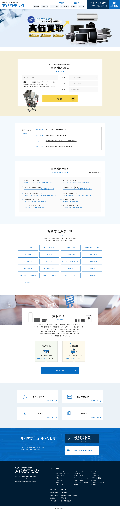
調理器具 (92, 269)
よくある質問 (55, 6)
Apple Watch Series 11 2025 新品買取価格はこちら (39, 189)
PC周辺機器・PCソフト (92, 248)
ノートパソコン (27, 248)
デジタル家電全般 (92, 262)
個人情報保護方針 (66, 500)
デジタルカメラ (70, 255)
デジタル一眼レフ (92, 255)
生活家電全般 (28, 269)
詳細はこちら (66, 370)
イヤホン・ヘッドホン (49, 276)
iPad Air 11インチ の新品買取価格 (34, 207)
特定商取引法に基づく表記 (69, 495)
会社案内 (73, 6)
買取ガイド (45, 6)
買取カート (64, 3)
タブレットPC (70, 248)
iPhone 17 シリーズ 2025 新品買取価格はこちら (77, 183)
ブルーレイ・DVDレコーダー (70, 262)
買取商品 (36, 6)
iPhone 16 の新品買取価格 (70, 201)
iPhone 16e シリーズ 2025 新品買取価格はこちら (77, 189)
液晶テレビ (49, 262)
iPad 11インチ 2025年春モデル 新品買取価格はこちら (40, 195)
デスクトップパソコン (49, 248)
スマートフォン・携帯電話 (28, 276)
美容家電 (92, 276)
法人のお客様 (65, 6)
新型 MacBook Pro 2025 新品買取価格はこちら (38, 183)
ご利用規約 (64, 492)
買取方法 (63, 498)
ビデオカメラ (28, 262)
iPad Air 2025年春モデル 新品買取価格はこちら (77, 195)
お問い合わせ (54, 500)
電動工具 (70, 269)
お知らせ (81, 6)
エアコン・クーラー (71, 276)
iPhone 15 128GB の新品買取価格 (73, 207)
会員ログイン (80, 3)
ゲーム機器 (27, 255)
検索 (60, 98)
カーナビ (49, 255)
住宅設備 (27, 283)
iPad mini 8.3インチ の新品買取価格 (35, 201)
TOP (51, 468)
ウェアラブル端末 (49, 269)
